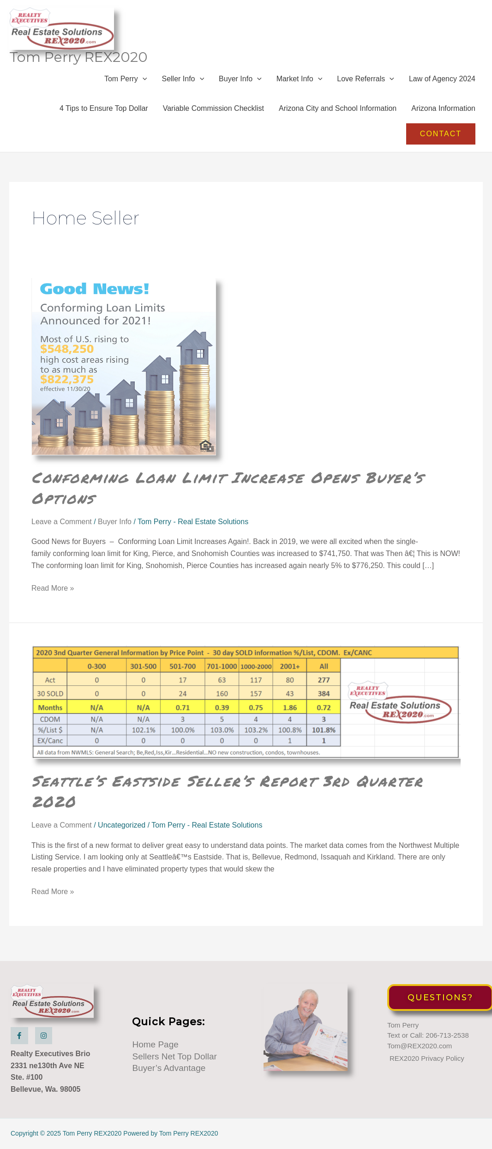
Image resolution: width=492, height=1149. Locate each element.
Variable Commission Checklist (213, 114)
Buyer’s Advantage (168, 1069)
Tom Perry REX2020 (80, 63)
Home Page (155, 1045)
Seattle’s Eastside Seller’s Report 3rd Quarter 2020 (241, 796)
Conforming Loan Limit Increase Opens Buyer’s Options (242, 493)
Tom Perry (125, 85)
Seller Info (183, 85)
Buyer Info (240, 85)
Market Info (299, 85)
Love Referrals (365, 85)
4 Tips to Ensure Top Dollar (104, 114)
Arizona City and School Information (337, 114)
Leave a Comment (61, 528)
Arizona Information (443, 114)
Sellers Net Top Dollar (174, 1057)
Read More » (52, 594)
